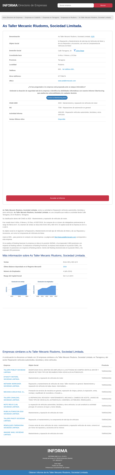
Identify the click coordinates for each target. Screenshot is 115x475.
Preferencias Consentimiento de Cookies (57, 467)
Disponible (61, 119)
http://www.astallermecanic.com (65, 237)
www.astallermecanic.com (67, 81)
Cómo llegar (78, 51)
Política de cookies (57, 465)
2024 (65, 267)
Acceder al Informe (57, 198)
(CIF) (92, 36)
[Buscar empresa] (76, 5)
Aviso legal (57, 463)
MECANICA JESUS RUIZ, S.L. (14, 392)
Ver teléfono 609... (68, 69)
